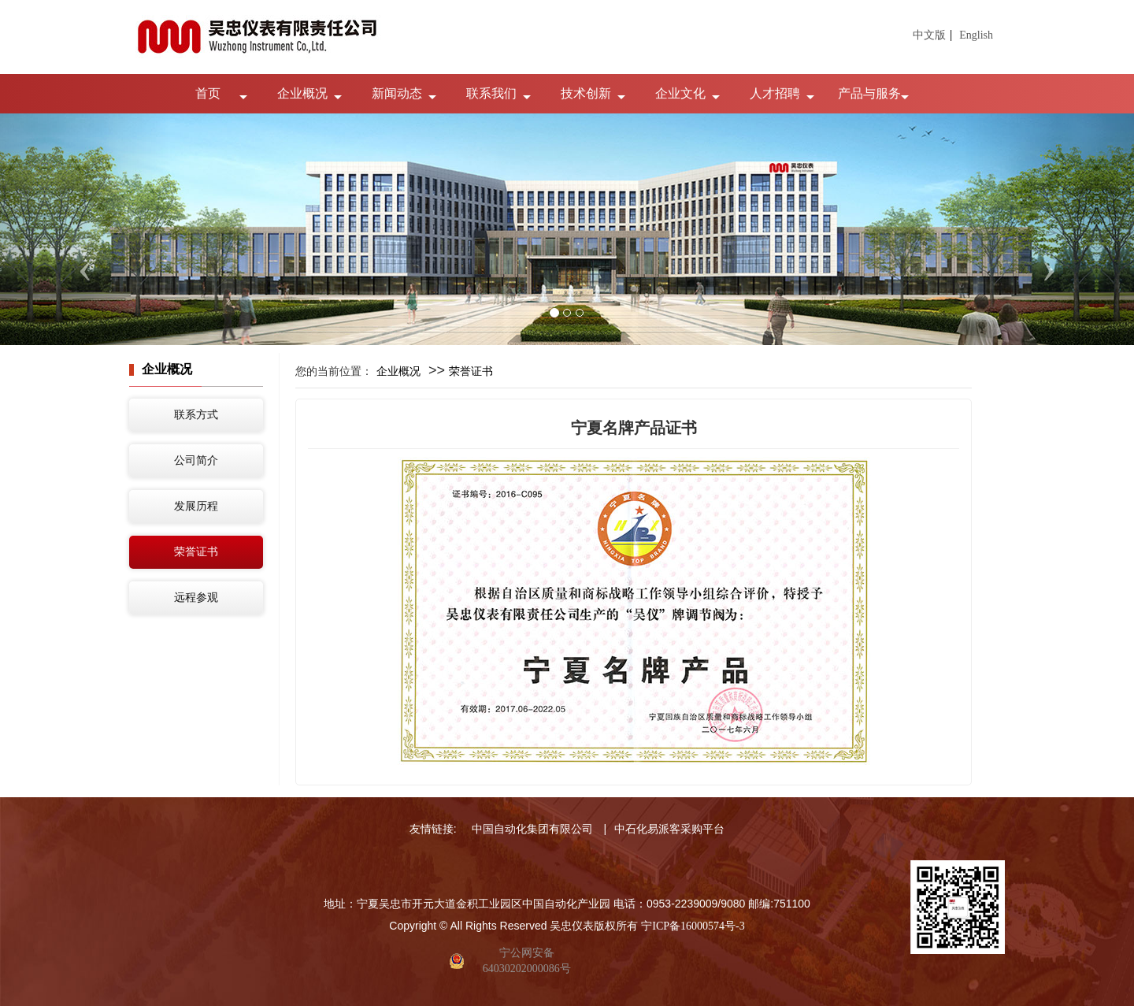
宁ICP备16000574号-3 (692, 926)
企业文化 (680, 93)
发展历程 (196, 506)
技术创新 (586, 93)
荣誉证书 (196, 552)
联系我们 (491, 93)
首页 (207, 93)
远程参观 (196, 597)
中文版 (929, 35)
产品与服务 (869, 93)
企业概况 (302, 93)
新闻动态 (397, 93)
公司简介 (196, 460)
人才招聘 (775, 93)
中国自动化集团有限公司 (532, 829)
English (976, 35)
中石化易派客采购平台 (669, 829)
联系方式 (196, 415)
